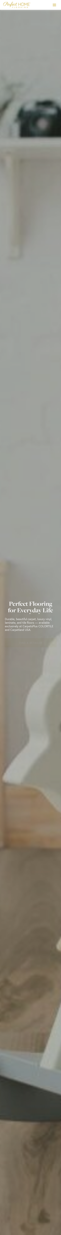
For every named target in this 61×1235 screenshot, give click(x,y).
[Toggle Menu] (54, 5)
